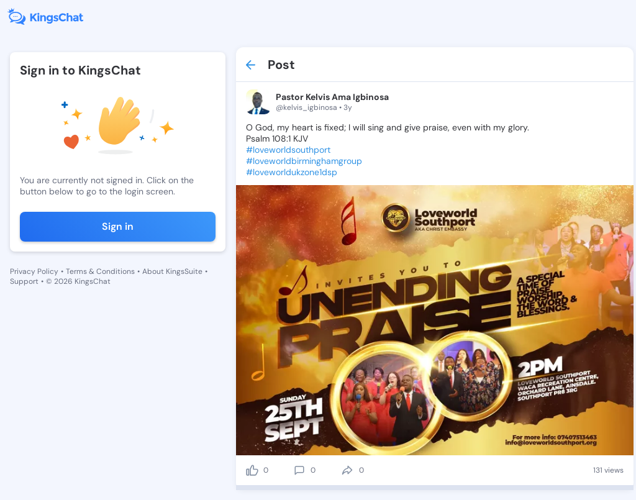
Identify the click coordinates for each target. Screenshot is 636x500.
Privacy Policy (34, 271)
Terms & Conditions (100, 271)
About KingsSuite (172, 271)
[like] (252, 470)
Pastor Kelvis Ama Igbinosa (332, 96)
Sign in (118, 226)
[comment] (299, 470)
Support (24, 281)
